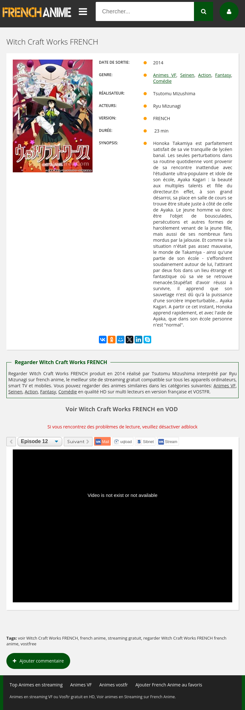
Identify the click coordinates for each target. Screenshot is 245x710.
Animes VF (164, 75)
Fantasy (223, 75)
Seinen (187, 75)
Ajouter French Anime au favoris (168, 685)
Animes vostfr (113, 685)
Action (204, 75)
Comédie (162, 81)
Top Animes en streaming (36, 685)
